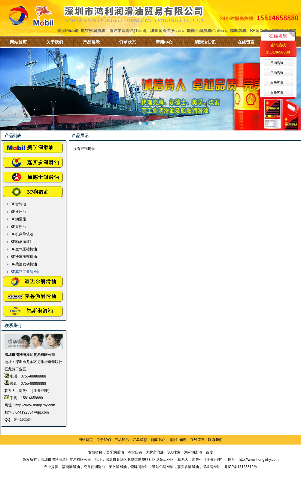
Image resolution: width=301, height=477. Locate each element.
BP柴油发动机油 (24, 264)
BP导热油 (18, 227)
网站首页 (18, 42)
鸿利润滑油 (193, 452)
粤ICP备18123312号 (240, 467)
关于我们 (54, 42)
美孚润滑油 (115, 452)
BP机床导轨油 (22, 234)
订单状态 (127, 42)
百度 (209, 452)
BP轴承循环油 (22, 242)
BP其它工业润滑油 (26, 272)
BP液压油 (18, 211)
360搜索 (174, 452)
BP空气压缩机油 (24, 249)
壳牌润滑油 (155, 452)
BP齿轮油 (18, 204)
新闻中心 (164, 42)
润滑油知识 (205, 42)
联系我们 (215, 440)
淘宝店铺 (135, 452)
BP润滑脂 (18, 219)
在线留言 (246, 42)
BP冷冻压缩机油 (24, 257)
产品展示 (91, 42)
